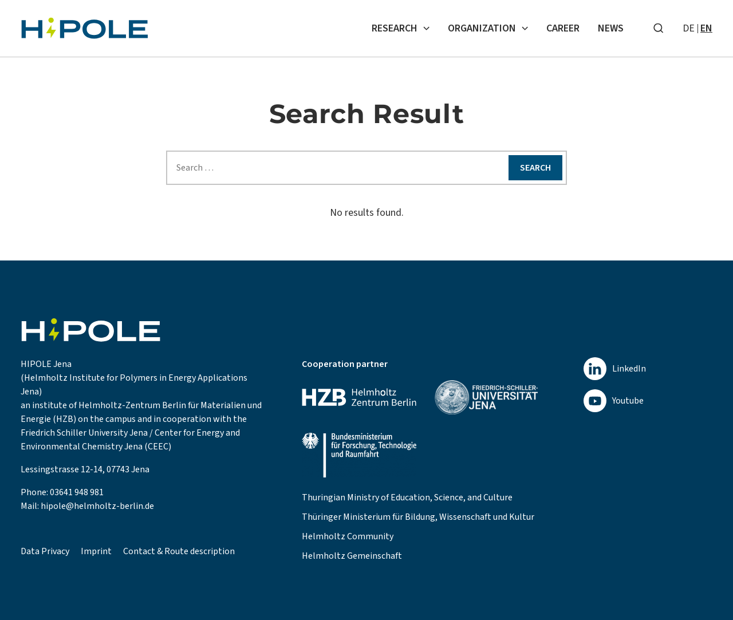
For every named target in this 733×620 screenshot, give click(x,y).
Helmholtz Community (347, 536)
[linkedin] (615, 368)
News (611, 28)
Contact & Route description (179, 551)
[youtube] (615, 400)
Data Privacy (45, 551)
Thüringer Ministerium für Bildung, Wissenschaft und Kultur (418, 517)
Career (563, 28)
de (689, 28)
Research (400, 28)
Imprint (96, 551)
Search (535, 167)
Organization (488, 28)
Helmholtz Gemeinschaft (352, 556)
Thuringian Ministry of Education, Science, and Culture (407, 497)
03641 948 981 (77, 492)
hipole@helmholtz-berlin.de (97, 506)
